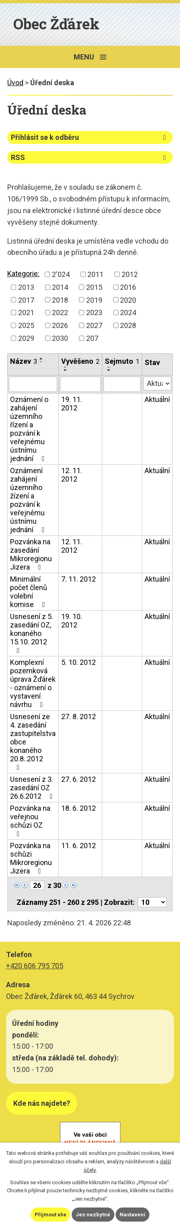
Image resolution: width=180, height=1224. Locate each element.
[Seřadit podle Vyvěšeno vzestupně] (65, 367)
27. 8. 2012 (78, 716)
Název (23, 361)
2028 (128, 325)
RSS (90, 157)
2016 (128, 287)
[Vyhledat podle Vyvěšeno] (80, 384)
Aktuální (157, 399)
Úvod (15, 82)
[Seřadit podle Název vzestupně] (41, 358)
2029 (26, 338)
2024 (128, 312)
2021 (26, 312)
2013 (26, 287)
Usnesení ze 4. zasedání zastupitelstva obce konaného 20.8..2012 (33, 741)
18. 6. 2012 (78, 808)
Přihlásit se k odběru (90, 137)
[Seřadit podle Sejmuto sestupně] (109, 370)
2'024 (61, 274)
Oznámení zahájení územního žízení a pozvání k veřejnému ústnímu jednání (29, 500)
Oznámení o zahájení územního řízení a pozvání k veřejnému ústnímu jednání (29, 429)
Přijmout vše (50, 1215)
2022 (60, 312)
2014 (60, 287)
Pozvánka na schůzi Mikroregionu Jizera (31, 858)
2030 (60, 338)
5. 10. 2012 (78, 662)
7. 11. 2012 (78, 579)
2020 (128, 299)
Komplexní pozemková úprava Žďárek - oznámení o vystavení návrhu (33, 683)
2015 (94, 287)
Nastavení (132, 1215)
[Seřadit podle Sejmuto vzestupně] (109, 367)
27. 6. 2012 (78, 779)
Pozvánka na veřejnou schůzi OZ (30, 820)
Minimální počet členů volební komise (29, 592)
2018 (60, 299)
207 (92, 338)
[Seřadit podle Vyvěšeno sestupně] (65, 370)
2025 (26, 325)
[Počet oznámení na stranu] (152, 902)
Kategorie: (23, 273)
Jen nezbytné (93, 1215)
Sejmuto (122, 361)
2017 (26, 299)
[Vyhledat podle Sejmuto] (122, 384)
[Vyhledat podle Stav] (157, 383)
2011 (95, 274)
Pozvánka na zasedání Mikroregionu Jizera (31, 554)
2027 (94, 325)
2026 (60, 325)
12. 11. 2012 (71, 474)
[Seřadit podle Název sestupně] (41, 361)
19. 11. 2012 (71, 403)
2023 (94, 312)
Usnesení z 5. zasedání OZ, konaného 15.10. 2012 (31, 633)
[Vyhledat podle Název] (33, 384)
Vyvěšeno (80, 361)
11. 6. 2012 (78, 845)
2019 (94, 299)
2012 (130, 274)
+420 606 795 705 (34, 966)
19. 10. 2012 (71, 620)
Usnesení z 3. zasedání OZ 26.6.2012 (33, 787)
